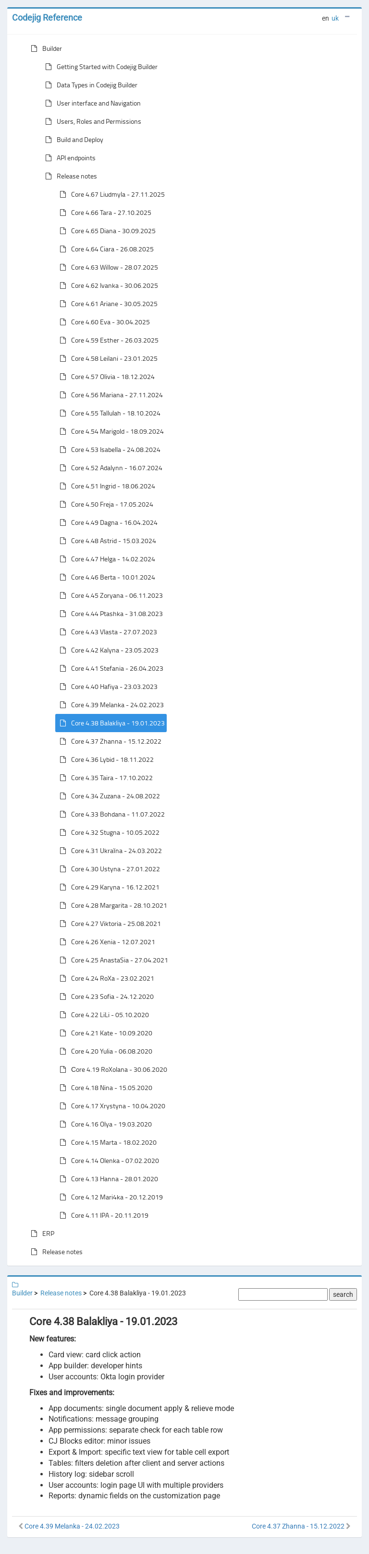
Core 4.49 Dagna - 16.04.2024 (107, 522)
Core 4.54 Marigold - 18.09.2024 (110, 431)
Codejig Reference (47, 17)
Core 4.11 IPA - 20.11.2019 (102, 1215)
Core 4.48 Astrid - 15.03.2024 (106, 541)
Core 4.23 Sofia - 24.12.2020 (105, 996)
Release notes (69, 176)
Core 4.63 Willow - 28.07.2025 (107, 267)
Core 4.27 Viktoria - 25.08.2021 (108, 923)
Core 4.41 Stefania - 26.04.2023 (109, 668)
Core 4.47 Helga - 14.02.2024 (105, 559)
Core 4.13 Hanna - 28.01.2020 (107, 1179)
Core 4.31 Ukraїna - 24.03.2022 (109, 850)
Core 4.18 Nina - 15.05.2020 (104, 1087)
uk (335, 18)
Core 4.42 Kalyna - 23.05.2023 (107, 650)
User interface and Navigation (91, 103)
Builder (44, 48)
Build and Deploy (72, 139)
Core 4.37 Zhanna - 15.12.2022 (108, 741)
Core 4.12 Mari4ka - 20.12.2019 (109, 1197)
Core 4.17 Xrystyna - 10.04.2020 (110, 1106)
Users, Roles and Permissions (91, 121)
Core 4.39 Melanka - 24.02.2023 (110, 705)
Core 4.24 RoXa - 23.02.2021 (105, 978)
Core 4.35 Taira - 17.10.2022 (104, 778)
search (343, 1294)
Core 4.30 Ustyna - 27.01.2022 (108, 869)
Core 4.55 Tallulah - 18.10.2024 (108, 413)
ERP (40, 1233)
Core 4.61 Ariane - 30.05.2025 (107, 304)
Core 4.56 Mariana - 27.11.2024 (109, 395)
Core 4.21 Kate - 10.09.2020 (104, 1033)
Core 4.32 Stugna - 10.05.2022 (108, 832)
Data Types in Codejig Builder (89, 85)
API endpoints (68, 158)
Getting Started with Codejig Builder (99, 66)
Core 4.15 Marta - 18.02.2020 (106, 1142)
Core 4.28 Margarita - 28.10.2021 (111, 905)
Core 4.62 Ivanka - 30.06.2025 (107, 285)
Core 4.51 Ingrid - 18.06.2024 (105, 486)
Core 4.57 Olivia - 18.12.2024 (105, 376)
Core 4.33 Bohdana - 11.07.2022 (110, 814)
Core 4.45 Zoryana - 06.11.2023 (109, 595)
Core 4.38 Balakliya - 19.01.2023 (110, 723)
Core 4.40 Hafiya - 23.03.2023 (107, 686)
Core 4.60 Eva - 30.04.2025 (103, 322)
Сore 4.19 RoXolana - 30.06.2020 (111, 1069)
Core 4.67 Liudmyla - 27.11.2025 (110, 194)
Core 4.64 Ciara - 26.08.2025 (105, 249)
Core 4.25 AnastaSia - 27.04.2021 (112, 960)
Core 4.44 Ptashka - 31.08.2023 (109, 613)
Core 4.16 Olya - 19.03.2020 (104, 1124)
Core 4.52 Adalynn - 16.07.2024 (109, 468)
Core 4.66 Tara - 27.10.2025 (103, 212)
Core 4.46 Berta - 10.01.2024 (105, 577)
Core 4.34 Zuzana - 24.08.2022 (108, 796)
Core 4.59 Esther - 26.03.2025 (107, 340)
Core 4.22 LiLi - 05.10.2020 (102, 1015)
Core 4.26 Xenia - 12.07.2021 (105, 942)
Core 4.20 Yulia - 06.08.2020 (104, 1051)
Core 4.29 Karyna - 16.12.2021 (108, 887)
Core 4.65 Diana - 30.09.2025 (106, 231)
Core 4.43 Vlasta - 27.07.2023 (106, 632)
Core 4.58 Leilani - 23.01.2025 (107, 358)
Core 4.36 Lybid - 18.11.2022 (105, 759)
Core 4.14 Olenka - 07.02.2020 (107, 1160)
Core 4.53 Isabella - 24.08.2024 (108, 449)
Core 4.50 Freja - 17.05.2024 (104, 504)
